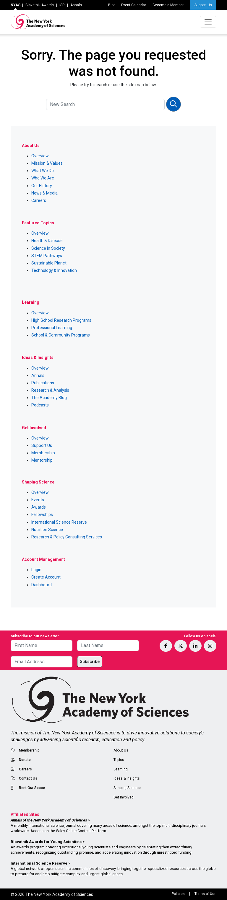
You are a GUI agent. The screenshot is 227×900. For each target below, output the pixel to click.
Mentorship (42, 460)
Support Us (203, 5)
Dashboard (41, 584)
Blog (112, 5)
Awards (38, 507)
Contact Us (28, 778)
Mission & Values (47, 163)
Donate (25, 760)
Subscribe (90, 661)
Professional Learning (51, 327)
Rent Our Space (32, 788)
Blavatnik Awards (39, 5)
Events (37, 499)
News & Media (44, 193)
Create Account (46, 577)
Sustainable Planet (49, 263)
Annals (76, 5)
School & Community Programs (60, 335)
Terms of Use (205, 894)
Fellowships (42, 514)
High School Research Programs (61, 320)
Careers (38, 200)
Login (36, 569)
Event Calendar (133, 5)
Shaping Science (127, 788)
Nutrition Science (47, 529)
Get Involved (124, 797)
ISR (62, 5)
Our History (41, 185)
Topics (119, 760)
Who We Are (42, 178)
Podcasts (40, 405)
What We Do (42, 170)
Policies (178, 894)
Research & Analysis (50, 390)
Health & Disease (47, 240)
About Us (121, 750)
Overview (40, 155)
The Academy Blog (49, 397)
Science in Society (48, 248)
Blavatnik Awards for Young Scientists (46, 841)
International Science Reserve (59, 522)
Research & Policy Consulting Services (66, 537)
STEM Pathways (46, 255)
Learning (121, 769)
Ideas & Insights (127, 778)
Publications (42, 382)
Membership (43, 452)
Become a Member (168, 5)
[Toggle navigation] (208, 22)
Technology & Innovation (54, 270)
